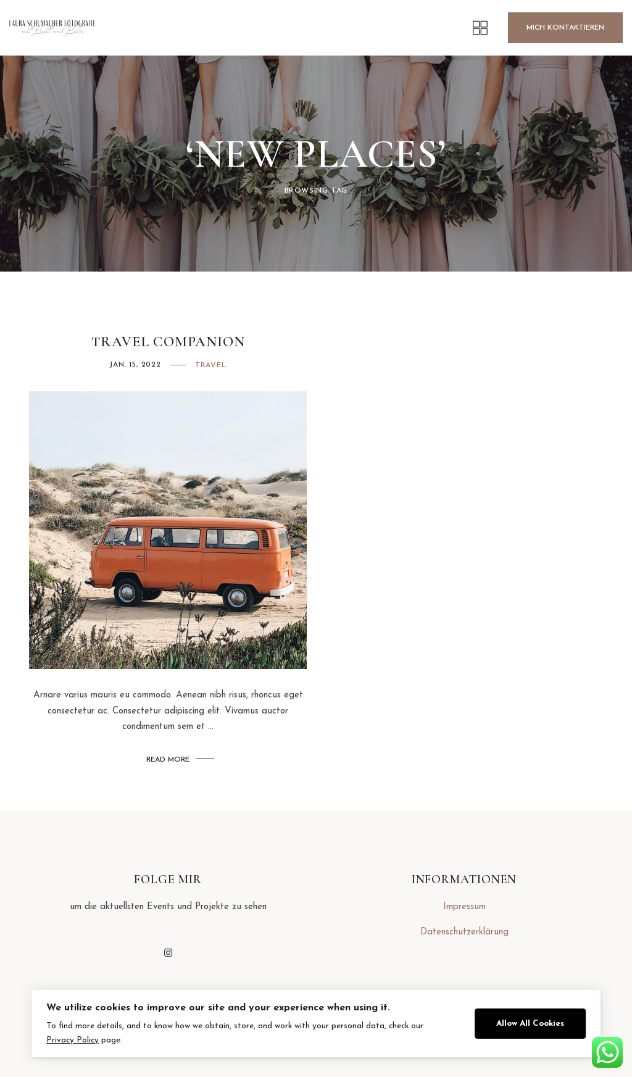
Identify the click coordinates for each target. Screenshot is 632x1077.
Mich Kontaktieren (565, 27)
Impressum (464, 907)
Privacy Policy (72, 1040)
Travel (211, 365)
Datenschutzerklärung (464, 932)
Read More (167, 759)
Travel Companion (168, 342)
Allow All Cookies (530, 1024)
